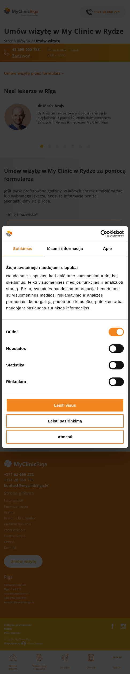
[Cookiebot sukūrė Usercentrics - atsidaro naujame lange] (100, 233)
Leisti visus (65, 405)
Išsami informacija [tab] (65, 248)
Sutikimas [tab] (22, 248)
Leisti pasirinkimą (65, 421)
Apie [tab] (107, 248)
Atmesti (65, 437)
